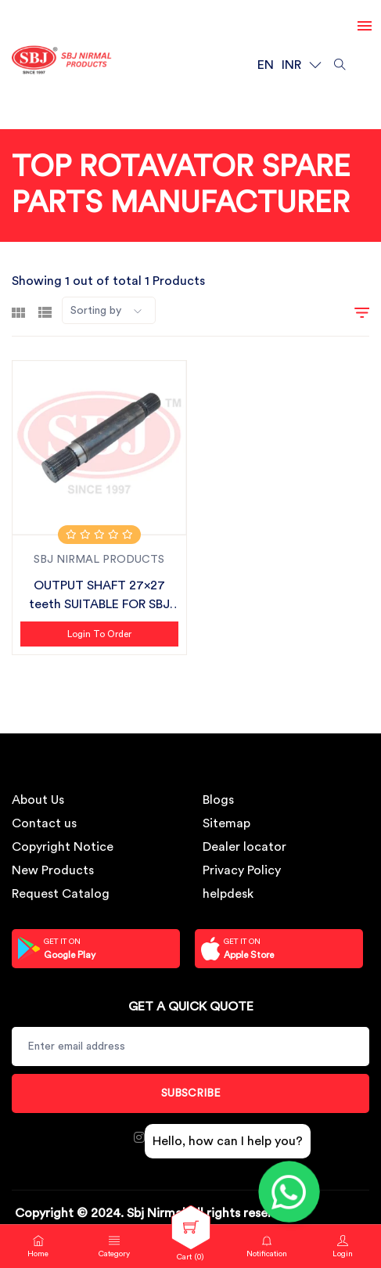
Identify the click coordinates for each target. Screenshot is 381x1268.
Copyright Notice (62, 847)
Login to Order (99, 634)
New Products (53, 870)
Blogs (218, 800)
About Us (38, 800)
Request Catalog (61, 894)
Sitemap (226, 823)
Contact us (44, 823)
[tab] (18, 311)
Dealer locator (244, 847)
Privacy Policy (242, 870)
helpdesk (228, 894)
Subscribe (191, 1093)
